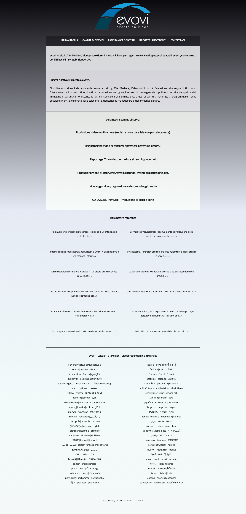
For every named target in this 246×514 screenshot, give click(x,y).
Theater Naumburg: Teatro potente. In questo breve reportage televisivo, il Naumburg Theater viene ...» (161, 314)
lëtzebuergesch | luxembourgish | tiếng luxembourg (84, 384)
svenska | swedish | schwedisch (161, 393)
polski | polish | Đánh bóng (84, 469)
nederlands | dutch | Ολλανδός (84, 474)
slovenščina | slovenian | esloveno (161, 384)
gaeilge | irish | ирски (161, 436)
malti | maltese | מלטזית (84, 389)
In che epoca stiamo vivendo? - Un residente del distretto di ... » (84, 332)
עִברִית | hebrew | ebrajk (84, 370)
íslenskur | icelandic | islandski (84, 431)
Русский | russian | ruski (161, 412)
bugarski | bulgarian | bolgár (161, 408)
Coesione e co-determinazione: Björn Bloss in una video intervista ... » (161, 292)
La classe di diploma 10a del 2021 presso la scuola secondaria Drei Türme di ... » (161, 274)
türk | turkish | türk (84, 455)
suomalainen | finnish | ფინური (84, 374)
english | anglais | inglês (84, 464)
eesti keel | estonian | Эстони (161, 379)
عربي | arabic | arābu (161, 422)
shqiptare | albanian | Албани (84, 436)
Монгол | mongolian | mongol (161, 450)
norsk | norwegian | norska (161, 445)
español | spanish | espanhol (161, 478)
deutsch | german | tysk (84, 398)
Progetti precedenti (152, 40)
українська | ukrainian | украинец (161, 403)
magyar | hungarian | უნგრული (84, 412)
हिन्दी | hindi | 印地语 (161, 455)
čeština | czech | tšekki (161, 370)
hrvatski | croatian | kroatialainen (161, 426)
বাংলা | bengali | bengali (84, 440)
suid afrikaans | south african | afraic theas (161, 389)
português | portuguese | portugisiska (84, 478)
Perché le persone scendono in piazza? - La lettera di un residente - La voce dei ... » (84, 274)
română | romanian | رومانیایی (84, 417)
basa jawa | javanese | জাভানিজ (161, 440)
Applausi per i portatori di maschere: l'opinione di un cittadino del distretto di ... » (84, 234)
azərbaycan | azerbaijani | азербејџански (161, 483)
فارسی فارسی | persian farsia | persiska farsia (84, 445)
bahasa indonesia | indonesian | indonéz (161, 417)
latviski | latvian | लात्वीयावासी (161, 365)
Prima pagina (69, 40)
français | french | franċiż (161, 374)
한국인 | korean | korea (161, 464)
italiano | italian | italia (161, 474)
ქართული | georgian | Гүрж (84, 426)
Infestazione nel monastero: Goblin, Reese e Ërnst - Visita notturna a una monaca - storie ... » (84, 254)
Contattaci (178, 40)
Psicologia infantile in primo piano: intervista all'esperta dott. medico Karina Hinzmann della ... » (84, 294)
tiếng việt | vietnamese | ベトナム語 (161, 431)
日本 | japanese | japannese (84, 483)
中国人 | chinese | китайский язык (84, 393)
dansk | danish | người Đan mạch (161, 459)
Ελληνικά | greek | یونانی (84, 450)
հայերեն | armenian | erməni (84, 422)
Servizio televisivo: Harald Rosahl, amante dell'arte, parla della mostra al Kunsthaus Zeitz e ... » (161, 234)
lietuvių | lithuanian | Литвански (84, 459)
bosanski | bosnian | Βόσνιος (161, 469)
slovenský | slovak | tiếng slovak (84, 365)
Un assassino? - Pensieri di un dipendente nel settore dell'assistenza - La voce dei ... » (161, 254)
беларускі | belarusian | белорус (84, 379)
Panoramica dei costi (121, 40)
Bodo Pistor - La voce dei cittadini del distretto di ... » (161, 332)
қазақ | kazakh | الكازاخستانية (84, 408)
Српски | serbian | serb (162, 398)
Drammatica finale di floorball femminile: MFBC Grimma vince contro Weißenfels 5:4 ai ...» (84, 314)
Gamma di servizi (93, 40)
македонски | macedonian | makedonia (84, 403)
